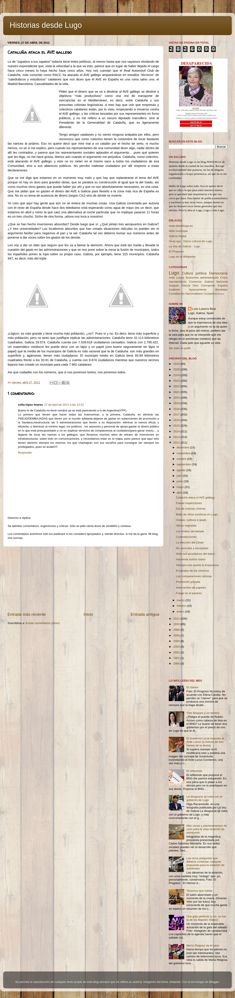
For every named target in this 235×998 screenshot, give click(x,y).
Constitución (177, 293)
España (223, 285)
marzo (181, 600)
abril (180, 492)
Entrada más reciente (26, 614)
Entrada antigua (145, 614)
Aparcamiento (198, 289)
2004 (177, 641)
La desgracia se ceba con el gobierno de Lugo (204, 798)
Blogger (214, 981)
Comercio (195, 281)
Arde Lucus (176, 277)
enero (181, 611)
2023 (177, 380)
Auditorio (174, 289)
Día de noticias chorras (191, 508)
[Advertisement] (83, 579)
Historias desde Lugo (46, 25)
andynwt (174, 981)
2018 (177, 409)
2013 (177, 437)
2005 (177, 635)
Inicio (88, 614)
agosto (181, 470)
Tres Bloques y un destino (203, 713)
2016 (177, 420)
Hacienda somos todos (190, 559)
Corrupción (208, 285)
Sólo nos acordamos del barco (195, 553)
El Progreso (176, 251)
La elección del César (190, 542)
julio (180, 475)
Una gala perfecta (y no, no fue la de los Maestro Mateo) (206, 918)
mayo (181, 487)
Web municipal (178, 231)
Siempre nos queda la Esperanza (197, 565)
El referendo (194, 771)
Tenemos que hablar (199, 890)
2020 (177, 397)
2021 (177, 392)
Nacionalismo (194, 293)
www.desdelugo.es (181, 225)
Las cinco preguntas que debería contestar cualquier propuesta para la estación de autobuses (205, 863)
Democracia (218, 273)
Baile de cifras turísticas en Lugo (197, 514)
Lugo (174, 273)
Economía (192, 277)
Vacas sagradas (186, 525)
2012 (177, 442)
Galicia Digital (178, 236)
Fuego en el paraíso (189, 593)
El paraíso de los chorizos (192, 570)
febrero (182, 605)
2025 (177, 369)
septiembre (184, 464)
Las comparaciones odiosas (194, 576)
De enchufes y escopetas (192, 548)
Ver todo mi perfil (179, 348)
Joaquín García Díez (184, 285)
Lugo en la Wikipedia (182, 256)
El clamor (192, 687)
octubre (182, 458)
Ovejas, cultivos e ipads (191, 520)
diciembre (183, 447)
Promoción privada (188, 581)
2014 (177, 431)
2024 (177, 375)
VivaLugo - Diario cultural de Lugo (190, 241)
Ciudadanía (210, 293)
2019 (177, 403)
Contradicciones (186, 536)
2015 (177, 425)
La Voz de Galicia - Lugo (184, 246)
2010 (177, 624)
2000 (177, 663)
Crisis (224, 277)
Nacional (222, 281)
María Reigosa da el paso (202, 945)
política (200, 273)
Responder (25, 452)
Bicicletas (221, 289)
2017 (177, 414)
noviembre (184, 453)
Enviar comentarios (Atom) (43, 623)
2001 (177, 658)
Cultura (187, 273)
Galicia (208, 281)
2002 (177, 652)
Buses (220, 293)
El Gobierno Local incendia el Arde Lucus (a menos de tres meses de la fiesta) (205, 742)
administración (209, 277)
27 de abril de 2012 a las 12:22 (64, 404)
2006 (177, 629)
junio (180, 481)
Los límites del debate (190, 531)
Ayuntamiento (177, 281)
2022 (177, 386)
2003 (177, 646)
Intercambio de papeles (191, 587)
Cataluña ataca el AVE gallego (195, 497)
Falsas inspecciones (189, 503)
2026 (177, 363)
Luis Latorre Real (204, 308)
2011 (177, 618)
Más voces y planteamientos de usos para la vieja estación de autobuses (206, 829)
